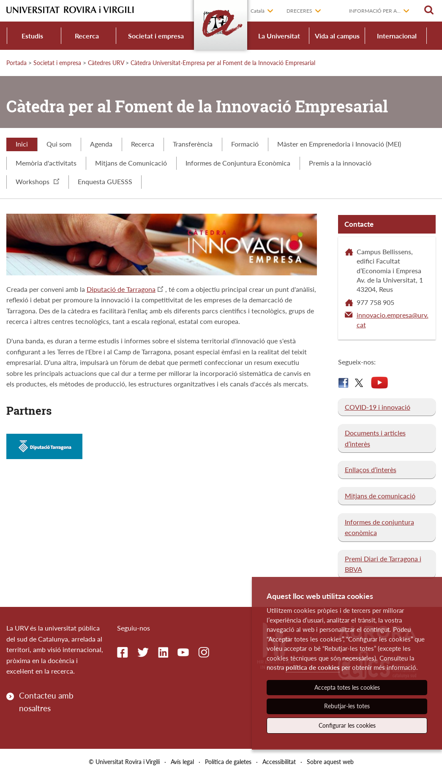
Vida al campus (337, 36)
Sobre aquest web (330, 761)
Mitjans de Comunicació (131, 163)
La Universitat (279, 36)
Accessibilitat (279, 761)
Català (258, 11)
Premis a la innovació (340, 163)
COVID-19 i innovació (377, 407)
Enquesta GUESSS (105, 181)
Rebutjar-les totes (347, 706)
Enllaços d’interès (370, 469)
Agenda (101, 144)
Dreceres (299, 11)
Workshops (37, 181)
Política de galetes (228, 761)
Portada (16, 62)
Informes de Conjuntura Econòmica (238, 163)
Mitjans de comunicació (380, 496)
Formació (245, 144)
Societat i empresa (156, 36)
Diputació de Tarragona (121, 289)
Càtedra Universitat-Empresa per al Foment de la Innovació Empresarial (223, 62)
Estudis (32, 36)
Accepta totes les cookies (347, 687)
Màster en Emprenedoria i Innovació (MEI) (339, 144)
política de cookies (313, 667)
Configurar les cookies (347, 725)
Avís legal (182, 761)
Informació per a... (375, 11)
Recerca (87, 36)
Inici (22, 144)
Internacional (397, 36)
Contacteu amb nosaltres (46, 702)
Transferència (193, 144)
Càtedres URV (106, 62)
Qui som (58, 144)
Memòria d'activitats (46, 163)
